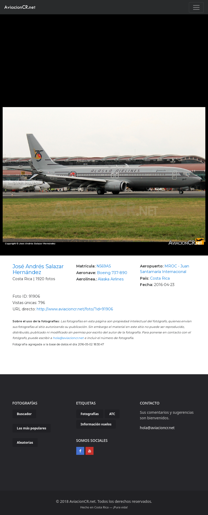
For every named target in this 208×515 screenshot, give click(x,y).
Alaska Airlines (111, 279)
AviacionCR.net (19, 7)
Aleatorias (25, 442)
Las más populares (31, 428)
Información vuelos (96, 424)
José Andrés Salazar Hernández (38, 269)
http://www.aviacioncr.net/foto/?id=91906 (75, 309)
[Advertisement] (104, 54)
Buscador (24, 414)
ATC (112, 414)
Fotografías (90, 414)
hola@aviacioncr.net (68, 338)
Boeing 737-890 (112, 272)
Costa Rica (160, 278)
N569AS (103, 266)
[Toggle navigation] (196, 7)
